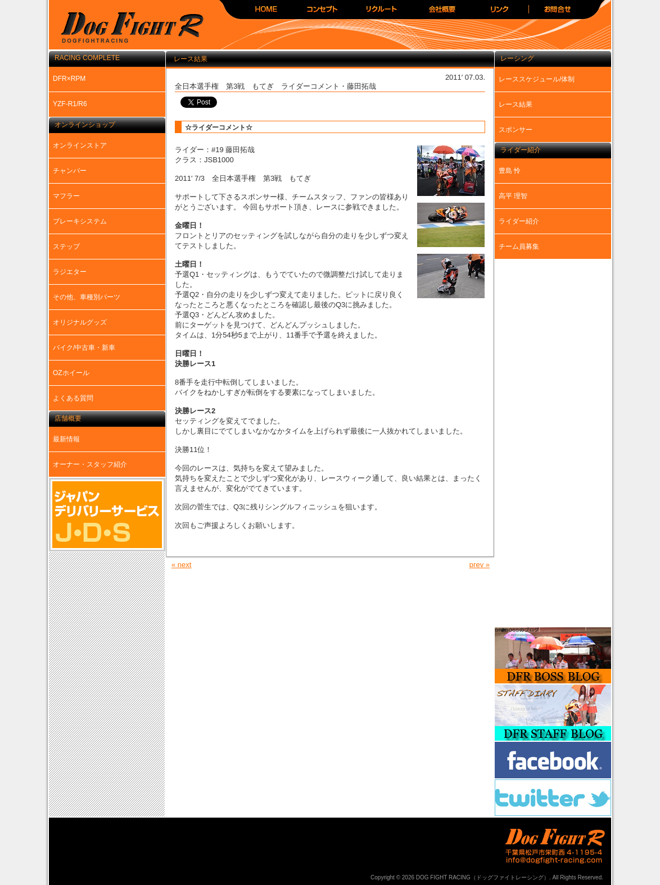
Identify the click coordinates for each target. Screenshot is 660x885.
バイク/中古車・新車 (84, 348)
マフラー (66, 196)
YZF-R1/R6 (70, 104)
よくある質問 (73, 398)
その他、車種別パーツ (86, 297)
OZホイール (71, 373)
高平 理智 (513, 196)
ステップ (66, 246)
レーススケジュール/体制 (537, 79)
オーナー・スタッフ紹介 (90, 464)
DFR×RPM (69, 79)
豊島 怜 (510, 171)
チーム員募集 (519, 246)
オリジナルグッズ (80, 322)
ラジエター (70, 272)
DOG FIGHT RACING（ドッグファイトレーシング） (127, 28)
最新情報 (66, 439)
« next (181, 564)
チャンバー (70, 171)
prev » (479, 564)
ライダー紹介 (519, 221)
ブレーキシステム (80, 221)
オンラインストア (80, 145)
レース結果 (515, 104)
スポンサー (515, 130)
